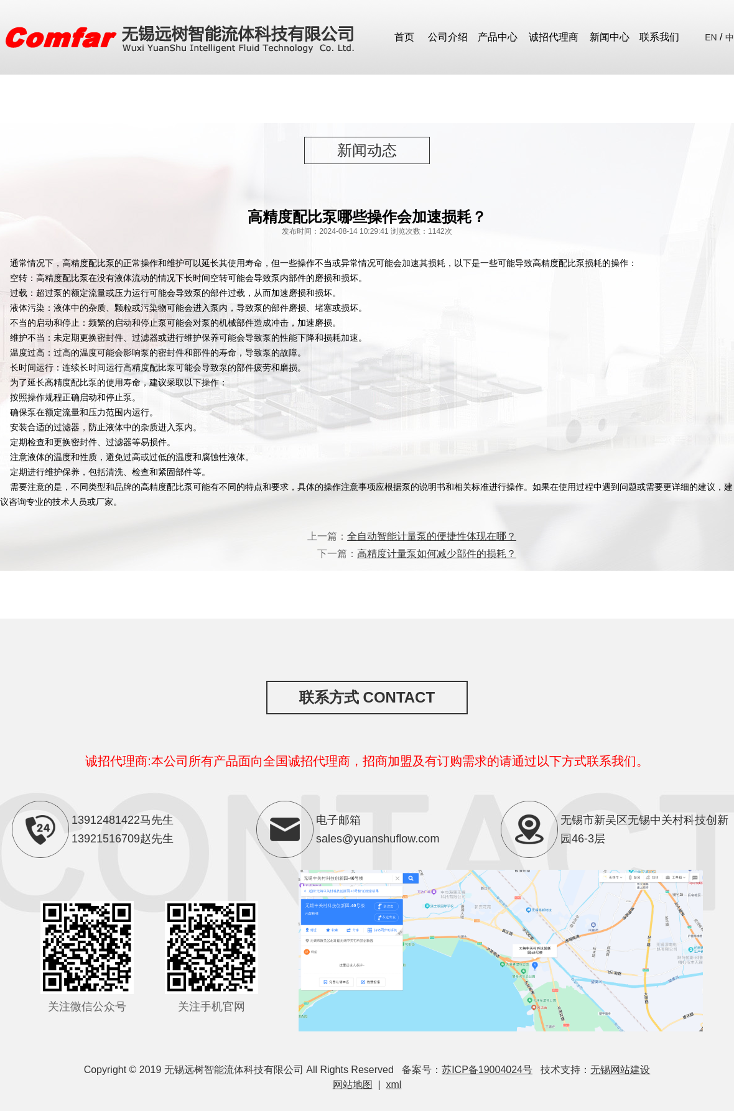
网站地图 (353, 1084)
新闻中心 (609, 37)
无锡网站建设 (620, 1069)
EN (711, 37)
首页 (404, 37)
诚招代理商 (553, 37)
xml (394, 1084)
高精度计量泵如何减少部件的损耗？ (436, 553)
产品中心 (498, 37)
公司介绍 (448, 37)
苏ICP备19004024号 (487, 1069)
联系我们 (659, 37)
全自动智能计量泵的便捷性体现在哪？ (431, 536)
